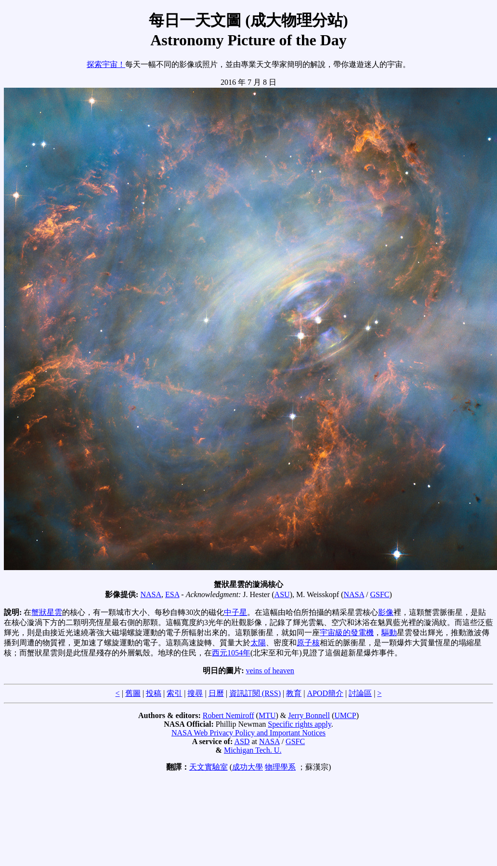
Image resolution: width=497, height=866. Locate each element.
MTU (267, 715)
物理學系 (280, 767)
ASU (282, 594)
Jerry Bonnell (309, 715)
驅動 (389, 632)
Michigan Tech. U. (252, 750)
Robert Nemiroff (228, 715)
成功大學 (247, 767)
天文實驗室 (208, 767)
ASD (241, 741)
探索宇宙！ (106, 64)
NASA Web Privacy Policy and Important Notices (248, 733)
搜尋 (195, 693)
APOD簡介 (325, 693)
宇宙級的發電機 (347, 632)
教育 (293, 693)
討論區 (360, 693)
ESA (172, 594)
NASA (150, 594)
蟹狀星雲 (46, 612)
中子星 (235, 612)
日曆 (216, 693)
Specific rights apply (299, 724)
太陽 (258, 643)
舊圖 (133, 693)
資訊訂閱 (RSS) (255, 693)
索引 (174, 693)
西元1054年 (231, 653)
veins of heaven (270, 670)
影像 (385, 612)
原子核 (308, 643)
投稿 (153, 693)
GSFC (380, 594)
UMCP (345, 715)
